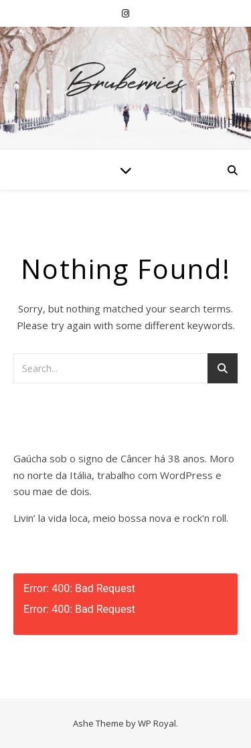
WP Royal (157, 723)
